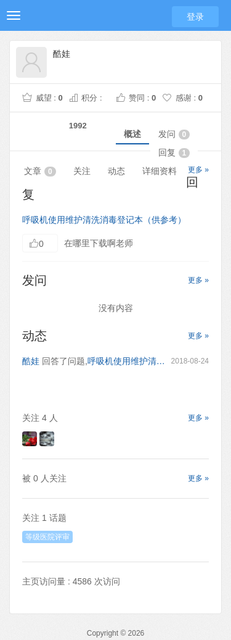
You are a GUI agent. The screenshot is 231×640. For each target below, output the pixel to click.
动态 (116, 171)
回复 (174, 153)
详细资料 (159, 171)
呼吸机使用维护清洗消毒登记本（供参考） (104, 220)
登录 (195, 17)
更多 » (198, 169)
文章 (40, 171)
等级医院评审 (47, 537)
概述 (132, 134)
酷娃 (30, 361)
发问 (174, 134)
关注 (82, 171)
